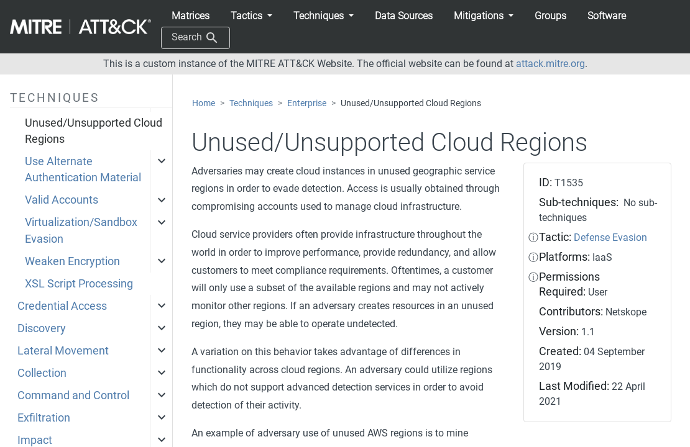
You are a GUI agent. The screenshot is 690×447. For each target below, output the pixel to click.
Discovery (41, 328)
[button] (251, 16)
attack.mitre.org (550, 64)
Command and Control (73, 395)
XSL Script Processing (79, 284)
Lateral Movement (63, 351)
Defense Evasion (610, 237)
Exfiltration (43, 418)
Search (195, 37)
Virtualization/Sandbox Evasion (81, 230)
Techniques (251, 103)
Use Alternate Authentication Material (83, 169)
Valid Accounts (61, 200)
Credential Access (62, 306)
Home (203, 103)
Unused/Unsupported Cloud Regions (93, 131)
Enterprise (306, 103)
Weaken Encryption (72, 261)
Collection (42, 373)
